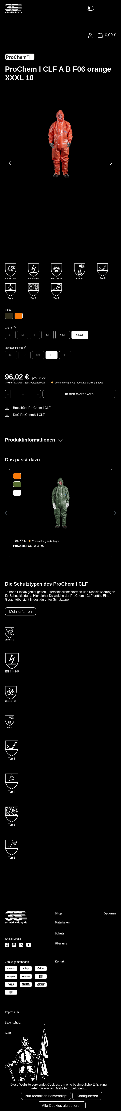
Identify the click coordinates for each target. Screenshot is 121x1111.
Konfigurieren (87, 1096)
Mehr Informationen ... (71, 1088)
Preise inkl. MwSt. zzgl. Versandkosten (25, 382)
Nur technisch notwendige (46, 1096)
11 (65, 355)
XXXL (80, 335)
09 (38, 355)
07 (11, 355)
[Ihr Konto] (90, 35)
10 (51, 355)
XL (48, 335)
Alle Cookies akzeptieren (61, 1106)
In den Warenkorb (79, 394)
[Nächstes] (111, 163)
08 (24, 355)
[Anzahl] (23, 394)
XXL (62, 335)
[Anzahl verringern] (8, 394)
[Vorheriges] (10, 163)
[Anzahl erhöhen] (38, 394)
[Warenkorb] (105, 35)
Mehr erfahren (20, 612)
